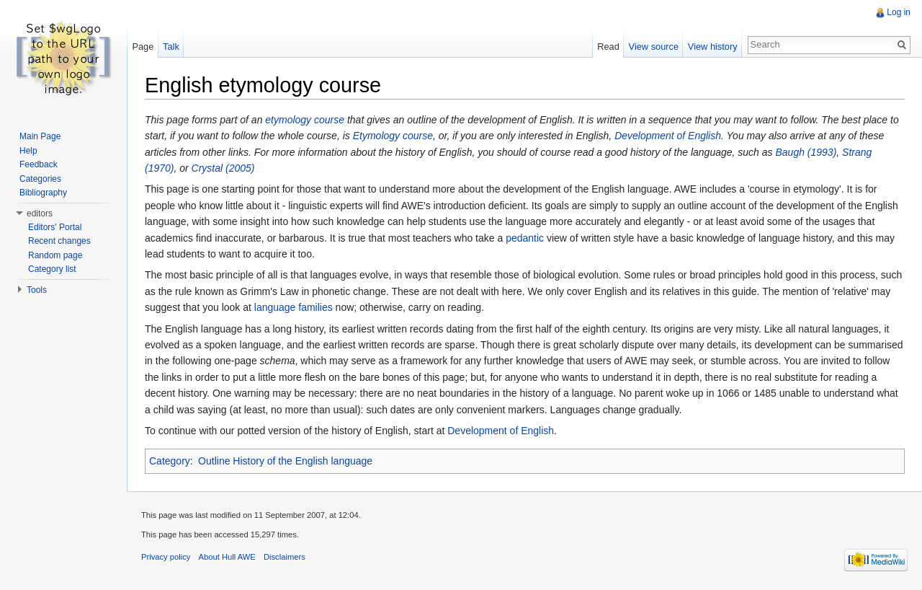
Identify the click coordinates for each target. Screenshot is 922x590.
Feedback (38, 164)
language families (293, 307)
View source (654, 46)
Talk (171, 46)
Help (28, 151)
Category (169, 461)
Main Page (40, 136)
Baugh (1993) (805, 152)
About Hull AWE (227, 556)
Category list (52, 269)
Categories (40, 179)
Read (608, 46)
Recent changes (59, 241)
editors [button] (40, 213)
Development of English (667, 135)
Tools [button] (37, 290)
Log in (898, 12)
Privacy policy (165, 556)
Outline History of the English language (285, 461)
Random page (55, 255)
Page (142, 46)
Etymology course (393, 135)
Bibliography (43, 193)
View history (713, 46)
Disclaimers (284, 556)
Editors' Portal (54, 227)
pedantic (525, 238)
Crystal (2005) (223, 168)
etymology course (304, 120)
